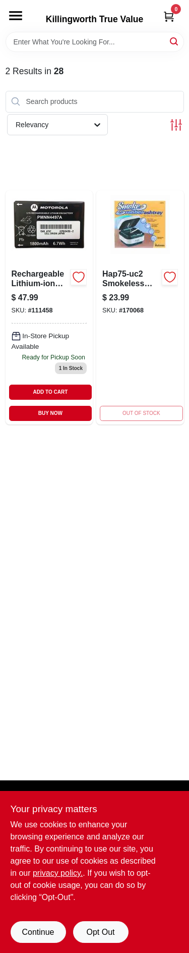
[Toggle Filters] (176, 125)
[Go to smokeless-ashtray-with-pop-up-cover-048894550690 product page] (140, 307)
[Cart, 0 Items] (169, 16)
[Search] (174, 41)
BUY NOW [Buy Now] (50, 413)
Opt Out (100, 932)
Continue (38, 932)
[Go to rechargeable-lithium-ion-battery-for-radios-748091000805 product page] (49, 307)
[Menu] (15, 15)
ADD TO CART (50, 392)
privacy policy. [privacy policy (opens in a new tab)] (58, 873)
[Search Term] (95, 42)
